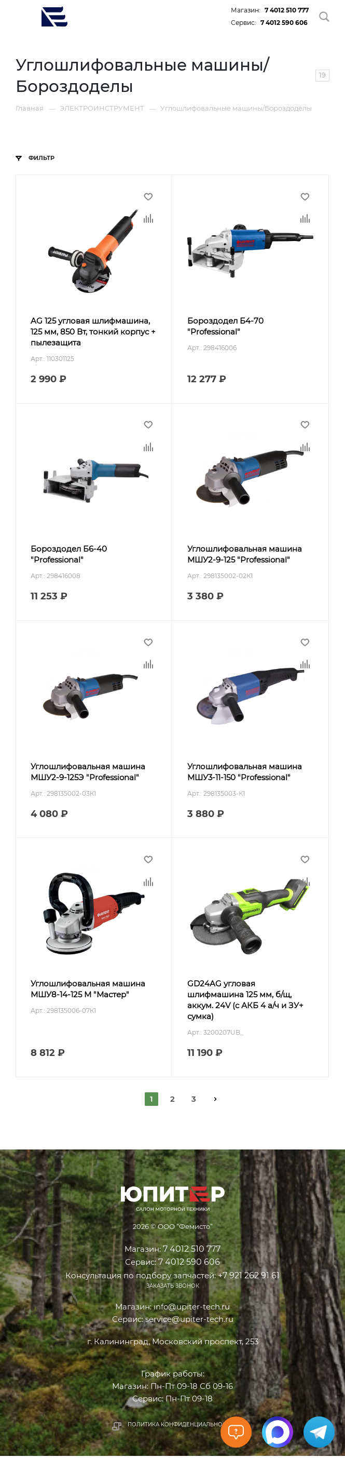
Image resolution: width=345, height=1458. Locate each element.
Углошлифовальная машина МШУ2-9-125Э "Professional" (88, 773)
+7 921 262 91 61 (249, 1277)
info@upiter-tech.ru (192, 1309)
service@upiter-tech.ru (189, 1321)
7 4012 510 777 (287, 10)
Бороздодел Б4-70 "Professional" (225, 326)
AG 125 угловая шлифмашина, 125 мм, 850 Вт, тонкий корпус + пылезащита (93, 332)
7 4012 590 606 (284, 22)
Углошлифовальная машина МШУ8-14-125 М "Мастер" (88, 991)
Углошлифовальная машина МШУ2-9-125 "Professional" (244, 555)
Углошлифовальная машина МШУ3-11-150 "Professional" (244, 773)
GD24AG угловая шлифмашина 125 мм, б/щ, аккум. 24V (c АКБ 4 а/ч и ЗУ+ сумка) (245, 1002)
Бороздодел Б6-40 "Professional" (69, 555)
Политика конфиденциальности (180, 1426)
